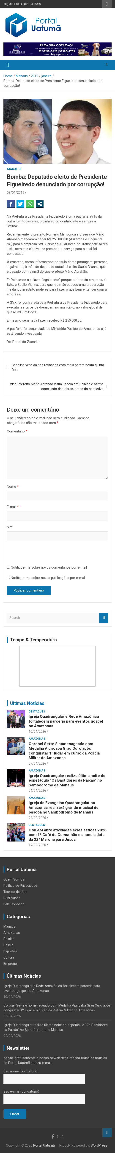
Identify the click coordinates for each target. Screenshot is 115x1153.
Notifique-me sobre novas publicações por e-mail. (48, 578)
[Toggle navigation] (8, 65)
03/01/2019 (15, 192)
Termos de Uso (15, 892)
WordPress (99, 1145)
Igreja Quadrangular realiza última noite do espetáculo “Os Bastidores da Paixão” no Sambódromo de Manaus (67, 780)
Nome (13, 487)
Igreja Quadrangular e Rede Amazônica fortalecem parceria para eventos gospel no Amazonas (66, 721)
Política (8, 939)
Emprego (10, 964)
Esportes (10, 951)
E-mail (13, 507)
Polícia (8, 945)
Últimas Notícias (27, 703)
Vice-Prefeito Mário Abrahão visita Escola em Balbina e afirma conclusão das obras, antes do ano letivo (57, 386)
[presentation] (42, 554)
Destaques (37, 711)
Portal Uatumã (44, 1145)
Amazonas (37, 738)
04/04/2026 (37, 790)
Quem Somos (13, 879)
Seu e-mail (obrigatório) (44, 1095)
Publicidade (11, 898)
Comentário (17, 431)
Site (10, 527)
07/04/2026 (37, 763)
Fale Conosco (14, 904)
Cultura (8, 957)
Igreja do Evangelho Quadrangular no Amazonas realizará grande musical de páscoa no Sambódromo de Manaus (64, 807)
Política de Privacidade (20, 886)
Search (103, 618)
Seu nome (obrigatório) (44, 1075)
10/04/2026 (37, 731)
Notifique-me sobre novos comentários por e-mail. (49, 567)
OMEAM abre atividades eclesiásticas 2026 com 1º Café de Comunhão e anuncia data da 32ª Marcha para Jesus (68, 835)
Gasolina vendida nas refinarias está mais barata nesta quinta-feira (58, 367)
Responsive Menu (107, 4)
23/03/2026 (37, 818)
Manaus (14, 169)
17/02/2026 (37, 845)
